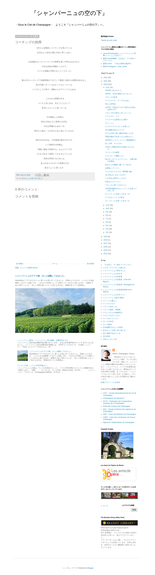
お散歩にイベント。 (113, 168)
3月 (107, 232)
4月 (107, 229)
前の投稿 (90, 264)
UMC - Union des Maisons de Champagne (119, 414)
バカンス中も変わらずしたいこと (118, 113)
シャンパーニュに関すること (114, 271)
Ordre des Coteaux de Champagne (116, 406)
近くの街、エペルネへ (114, 143)
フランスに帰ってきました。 (116, 185)
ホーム (55, 264)
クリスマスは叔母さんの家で (116, 120)
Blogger (91, 568)
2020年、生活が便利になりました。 (119, 94)
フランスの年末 (111, 97)
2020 (106, 84)
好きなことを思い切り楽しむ (32, 178)
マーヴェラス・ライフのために (117, 101)
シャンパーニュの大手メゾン (114, 295)
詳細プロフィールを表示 (110, 382)
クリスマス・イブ (112, 116)
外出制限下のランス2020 (113, 327)
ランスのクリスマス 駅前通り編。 (119, 172)
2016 (106, 247)
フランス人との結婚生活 (112, 313)
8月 (107, 215)
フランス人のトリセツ (111, 315)
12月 (108, 87)
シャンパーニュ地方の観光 (113, 298)
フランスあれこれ (110, 307)
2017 (106, 243)
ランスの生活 (108, 321)
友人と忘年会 (110, 104)
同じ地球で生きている (111, 333)
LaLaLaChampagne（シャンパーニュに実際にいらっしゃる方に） (119, 54)
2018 (106, 240)
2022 (106, 78)
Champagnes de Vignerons (113, 398)
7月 (107, 219)
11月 (108, 205)
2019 (106, 237)
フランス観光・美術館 (111, 310)
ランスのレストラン (111, 318)
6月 (107, 222)
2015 (106, 250)
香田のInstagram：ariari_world (115, 66)
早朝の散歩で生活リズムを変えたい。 (120, 137)
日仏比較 (106, 336)
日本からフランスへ (113, 182)
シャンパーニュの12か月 (112, 274)
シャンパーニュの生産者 (112, 277)
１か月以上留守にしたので (115, 178)
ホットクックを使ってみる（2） (118, 201)
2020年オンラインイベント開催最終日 (120, 140)
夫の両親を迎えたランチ (114, 130)
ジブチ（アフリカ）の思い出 (114, 268)
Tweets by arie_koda (109, 40)
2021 (106, 81)
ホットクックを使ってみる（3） (118, 194)
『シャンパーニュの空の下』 (60, 13)
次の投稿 (19, 264)
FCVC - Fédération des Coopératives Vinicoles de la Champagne (117, 402)
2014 (106, 254)
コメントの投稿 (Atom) (29, 268)
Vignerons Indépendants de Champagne (118, 422)
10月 (108, 208)
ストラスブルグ (109, 304)
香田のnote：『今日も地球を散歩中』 (118, 64)
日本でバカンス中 (110, 339)
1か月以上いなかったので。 (116, 175)
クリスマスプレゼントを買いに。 (118, 126)
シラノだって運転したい (114, 156)
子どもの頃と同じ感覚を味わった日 (119, 133)
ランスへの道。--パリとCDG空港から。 (33, 365)
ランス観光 (107, 324)
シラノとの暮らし (110, 301)
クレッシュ (109, 123)
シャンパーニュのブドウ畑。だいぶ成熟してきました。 (40, 276)
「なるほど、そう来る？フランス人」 (118, 265)
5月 (107, 226)
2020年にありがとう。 (114, 90)
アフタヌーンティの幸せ (114, 197)
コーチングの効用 (112, 152)
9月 (107, 212)
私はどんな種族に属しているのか (118, 165)
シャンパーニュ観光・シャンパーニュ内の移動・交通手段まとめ (42, 340)
